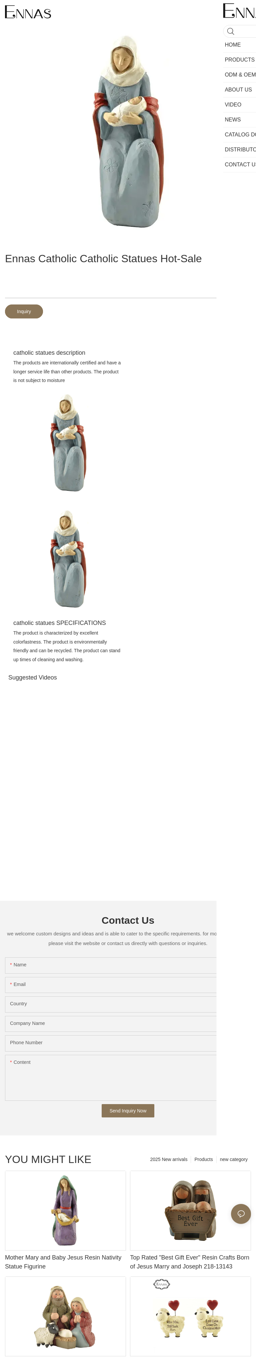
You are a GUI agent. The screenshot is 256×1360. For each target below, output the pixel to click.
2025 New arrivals (168, 1159)
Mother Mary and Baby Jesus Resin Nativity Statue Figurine (63, 1262)
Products (203, 1159)
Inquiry (24, 311)
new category (234, 1159)
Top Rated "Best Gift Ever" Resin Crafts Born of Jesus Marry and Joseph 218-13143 (189, 1262)
